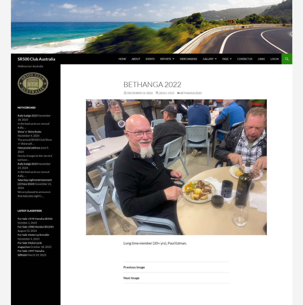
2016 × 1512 (166, 93)
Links (261, 58)
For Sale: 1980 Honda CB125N (36, 226)
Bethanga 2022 (191, 93)
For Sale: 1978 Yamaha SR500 (35, 218)
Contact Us (244, 58)
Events (150, 58)
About (136, 58)
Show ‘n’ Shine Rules (29, 131)
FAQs (225, 58)
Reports (165, 58)
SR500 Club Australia (36, 58)
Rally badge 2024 (28, 163)
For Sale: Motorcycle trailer (33, 234)
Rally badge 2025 (28, 115)
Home (122, 58)
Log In (275, 58)
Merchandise (188, 58)
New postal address (29, 147)
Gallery (208, 58)
